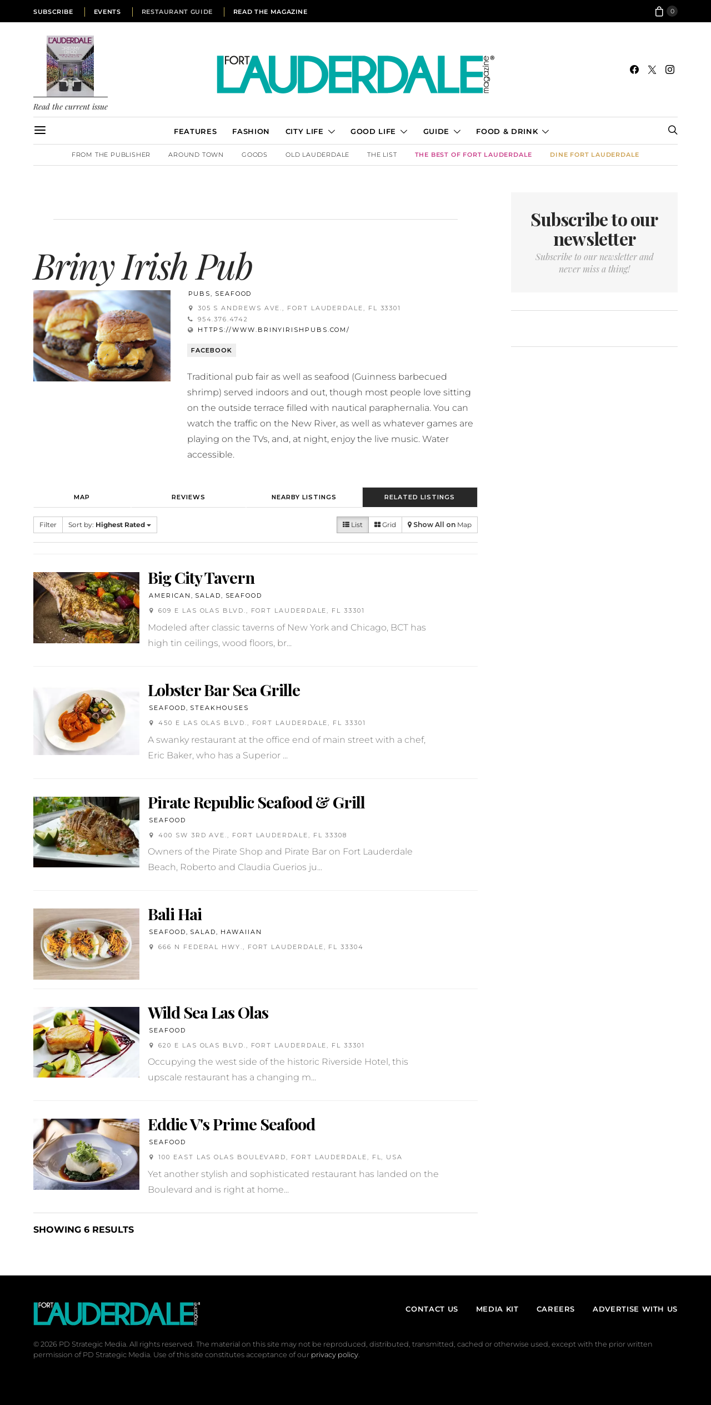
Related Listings (419, 497)
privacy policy (334, 1355)
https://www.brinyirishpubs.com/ (274, 330)
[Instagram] (670, 69)
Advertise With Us (635, 1308)
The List (382, 154)
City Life (305, 131)
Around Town (196, 154)
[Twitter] (652, 69)
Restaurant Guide (177, 12)
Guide (436, 131)
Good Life (373, 131)
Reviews (189, 497)
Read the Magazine (270, 12)
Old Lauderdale (317, 154)
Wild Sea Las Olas (208, 1011)
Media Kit (497, 1308)
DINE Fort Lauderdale (594, 154)
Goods (255, 154)
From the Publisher (111, 154)
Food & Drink (507, 131)
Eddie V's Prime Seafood (231, 1123)
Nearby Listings (304, 497)
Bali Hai (175, 913)
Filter (48, 524)
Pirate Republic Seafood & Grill (256, 801)
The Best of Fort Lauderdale (474, 154)
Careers (556, 1308)
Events (107, 12)
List (353, 524)
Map (82, 497)
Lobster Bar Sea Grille (224, 689)
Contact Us (431, 1308)
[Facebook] (634, 69)
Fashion (250, 131)
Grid (385, 524)
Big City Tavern (201, 577)
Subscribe (53, 12)
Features (195, 131)
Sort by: (109, 524)
